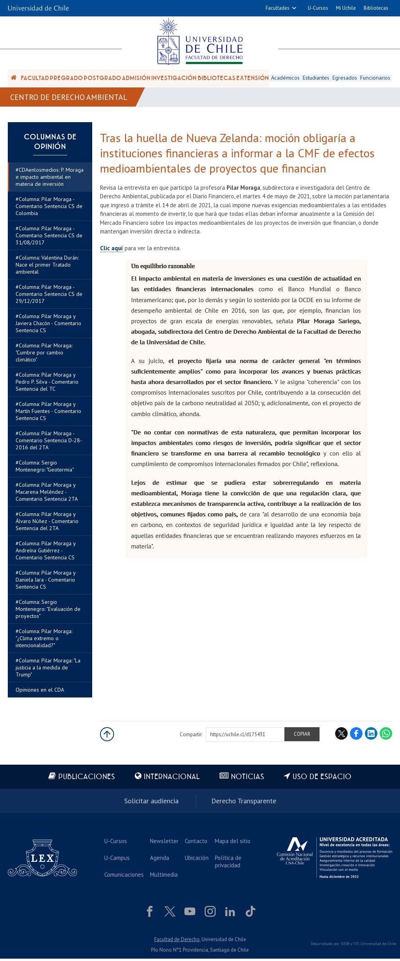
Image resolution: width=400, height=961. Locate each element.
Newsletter (163, 843)
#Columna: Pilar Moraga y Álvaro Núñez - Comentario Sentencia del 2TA (47, 523)
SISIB (345, 946)
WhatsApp (386, 736)
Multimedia (163, 876)
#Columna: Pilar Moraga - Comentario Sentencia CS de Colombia (49, 208)
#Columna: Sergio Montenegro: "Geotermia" (45, 469)
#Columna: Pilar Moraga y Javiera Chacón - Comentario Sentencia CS (48, 325)
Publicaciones (86, 780)
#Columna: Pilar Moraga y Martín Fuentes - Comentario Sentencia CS (48, 413)
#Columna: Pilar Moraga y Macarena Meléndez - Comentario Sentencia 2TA (47, 494)
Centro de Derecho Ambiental (69, 98)
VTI (356, 946)
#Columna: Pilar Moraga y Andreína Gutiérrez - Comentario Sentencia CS (45, 553)
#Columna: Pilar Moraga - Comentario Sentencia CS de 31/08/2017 (49, 238)
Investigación (173, 79)
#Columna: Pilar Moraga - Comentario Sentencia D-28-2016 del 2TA (49, 443)
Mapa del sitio (231, 843)
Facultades (277, 8)
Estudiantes (316, 78)
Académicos (285, 78)
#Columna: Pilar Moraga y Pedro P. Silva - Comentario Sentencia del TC (47, 384)
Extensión (252, 79)
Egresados (345, 78)
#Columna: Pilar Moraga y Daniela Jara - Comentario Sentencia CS (45, 582)
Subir (107, 737)
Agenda (158, 859)
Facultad (35, 79)
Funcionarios (375, 78)
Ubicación (195, 859)
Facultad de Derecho (177, 941)
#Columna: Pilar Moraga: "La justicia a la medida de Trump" (48, 670)
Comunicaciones (123, 876)
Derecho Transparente (243, 803)
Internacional (172, 780)
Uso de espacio (322, 780)
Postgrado (102, 79)
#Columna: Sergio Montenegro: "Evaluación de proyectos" (48, 611)
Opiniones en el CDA (40, 692)
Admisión (136, 79)
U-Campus (116, 859)
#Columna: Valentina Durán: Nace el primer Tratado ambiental (47, 267)
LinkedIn (371, 736)
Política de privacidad (226, 863)
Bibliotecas (376, 8)
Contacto (195, 843)
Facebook (356, 736)
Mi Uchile (346, 8)
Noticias (247, 780)
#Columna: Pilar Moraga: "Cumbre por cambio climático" (44, 355)
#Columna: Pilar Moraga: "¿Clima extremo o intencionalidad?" (44, 640)
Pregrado (66, 79)
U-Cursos (318, 8)
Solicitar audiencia (151, 803)
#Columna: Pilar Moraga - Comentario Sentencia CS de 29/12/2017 (49, 296)
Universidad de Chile (378, 946)
